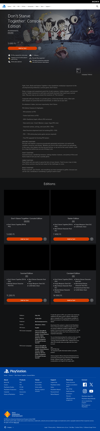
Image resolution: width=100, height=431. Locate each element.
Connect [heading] (84, 380)
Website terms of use (62, 427)
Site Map (71, 427)
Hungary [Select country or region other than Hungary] (9, 427)
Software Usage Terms (90, 427)
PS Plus (23, 6)
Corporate (6, 392)
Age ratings (69, 389)
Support (48, 6)
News (37, 6)
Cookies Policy (79, 427)
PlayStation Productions (10, 389)
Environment (38, 382)
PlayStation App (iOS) (87, 396)
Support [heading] (53, 380)
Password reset (55, 392)
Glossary (68, 396)
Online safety (38, 387)
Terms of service (70, 382)
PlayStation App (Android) (88, 398)
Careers (6, 385)
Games (9, 6)
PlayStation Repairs (56, 389)
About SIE (6, 382)
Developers (69, 393)
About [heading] (6, 380)
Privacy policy (52, 427)
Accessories (30, 6)
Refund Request (55, 394)
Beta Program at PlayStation (86, 406)
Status (52, 387)
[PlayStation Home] (4, 6)
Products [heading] (22, 380)
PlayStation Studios (9, 387)
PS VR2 (21, 387)
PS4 (18, 6)
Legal (45, 427)
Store (42, 6)
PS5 (14, 6)
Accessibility (38, 385)
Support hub (54, 382)
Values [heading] (37, 380)
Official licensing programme (70, 399)
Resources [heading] (69, 380)
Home (5, 375)
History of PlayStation (9, 394)
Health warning (70, 391)
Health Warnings (55, 349)
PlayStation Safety (55, 385)
